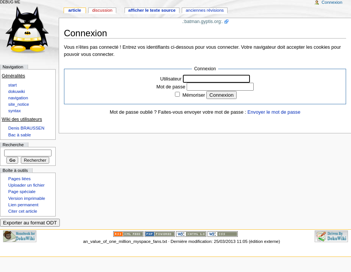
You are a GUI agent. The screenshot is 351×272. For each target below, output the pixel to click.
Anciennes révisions (205, 10)
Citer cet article (22, 211)
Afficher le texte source (152, 10)
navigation (18, 98)
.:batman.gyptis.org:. (202, 21)
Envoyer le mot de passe (274, 112)
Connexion (85, 33)
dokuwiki (16, 91)
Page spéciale (22, 191)
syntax (14, 110)
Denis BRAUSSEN (26, 128)
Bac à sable (19, 135)
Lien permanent (23, 204)
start (12, 85)
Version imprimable (26, 198)
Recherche (13, 144)
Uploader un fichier (26, 185)
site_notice (18, 104)
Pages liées (19, 178)
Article (74, 10)
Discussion (102, 10)
